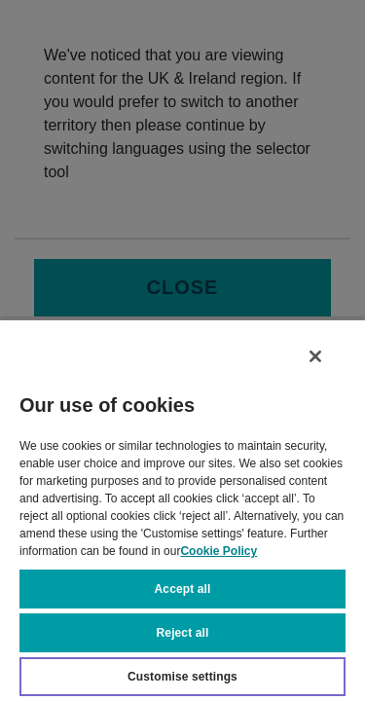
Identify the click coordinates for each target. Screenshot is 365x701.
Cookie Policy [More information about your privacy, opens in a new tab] (218, 551)
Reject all (183, 633)
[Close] (324, 364)
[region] (182, 513)
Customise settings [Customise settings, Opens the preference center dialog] (182, 676)
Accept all (183, 589)
